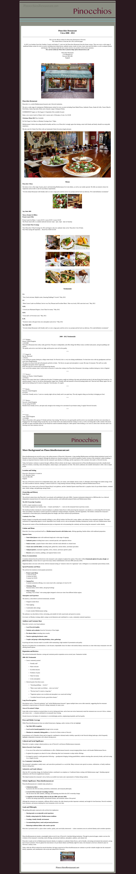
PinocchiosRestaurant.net (41, 6)
